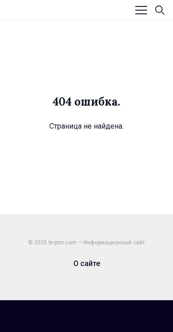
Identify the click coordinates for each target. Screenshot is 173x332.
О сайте (86, 263)
